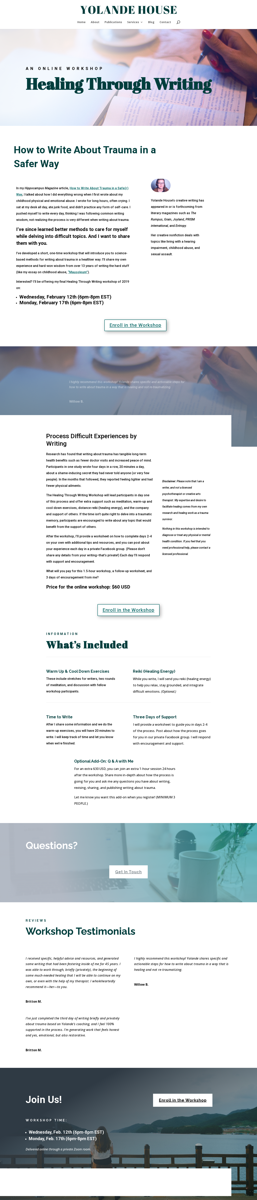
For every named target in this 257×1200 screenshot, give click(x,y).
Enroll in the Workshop (135, 325)
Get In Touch (128, 871)
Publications (113, 22)
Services (133, 22)
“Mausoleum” (78, 272)
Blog (151, 22)
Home (81, 22)
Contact (165, 22)
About (95, 22)
